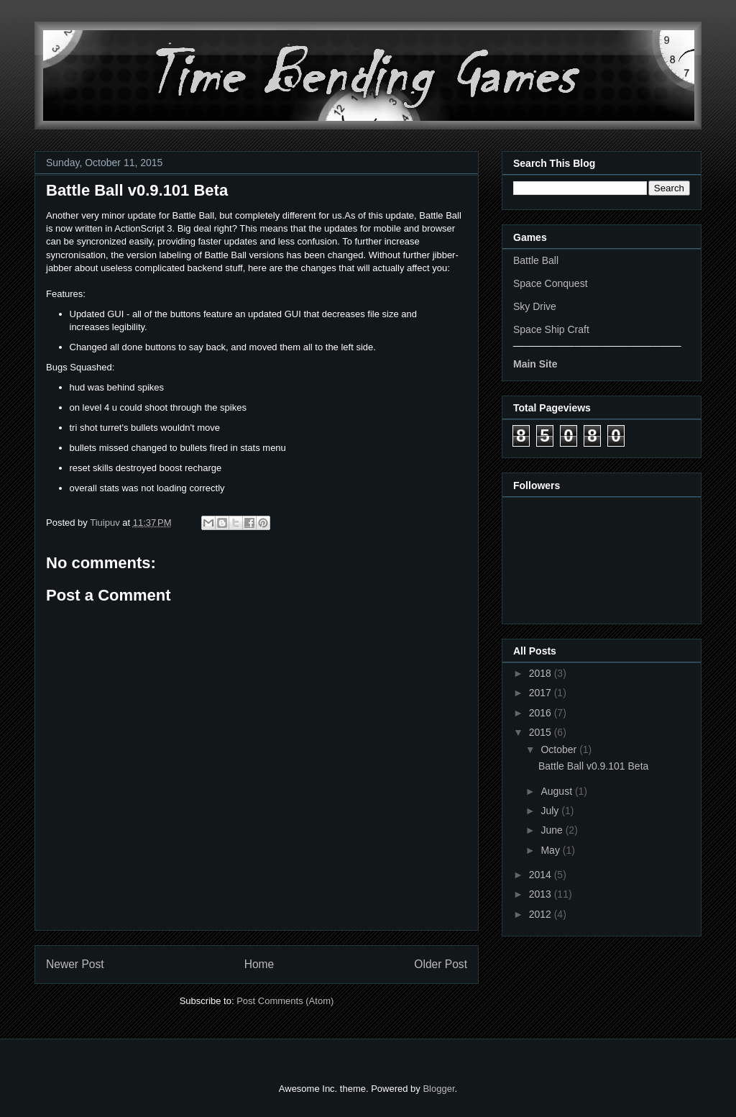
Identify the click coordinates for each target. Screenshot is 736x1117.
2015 (541, 732)
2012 (541, 914)
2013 (541, 894)
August (557, 791)
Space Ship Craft (551, 329)
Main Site (535, 364)
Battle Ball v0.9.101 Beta (593, 766)
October (559, 749)
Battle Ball (535, 260)
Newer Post (75, 964)
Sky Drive (534, 306)
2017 (541, 692)
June (552, 830)
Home (259, 964)
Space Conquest (550, 283)
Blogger (438, 1088)
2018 (541, 673)
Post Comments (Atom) (285, 1000)
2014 (541, 874)
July (550, 810)
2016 (541, 713)
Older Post (440, 964)
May (551, 850)
